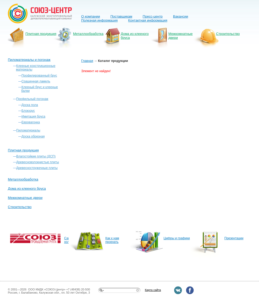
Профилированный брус (39, 75)
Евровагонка (30, 122)
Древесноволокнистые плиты (37, 162)
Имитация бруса (33, 116)
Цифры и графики (177, 238)
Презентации (234, 238)
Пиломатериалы (28, 130)
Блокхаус (28, 111)
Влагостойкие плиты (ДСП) (36, 156)
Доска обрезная (33, 136)
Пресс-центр (153, 16)
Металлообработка (88, 34)
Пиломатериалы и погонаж (29, 60)
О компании (90, 16)
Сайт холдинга (66, 240)
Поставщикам (121, 16)
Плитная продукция (40, 34)
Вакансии (180, 16)
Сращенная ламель (35, 81)
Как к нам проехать (112, 240)
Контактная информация (147, 20)
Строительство (228, 34)
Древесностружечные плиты (37, 168)
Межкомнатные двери (180, 36)
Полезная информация (99, 20)
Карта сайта (153, 290)
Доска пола (29, 105)
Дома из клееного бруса (135, 36)
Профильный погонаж (32, 99)
